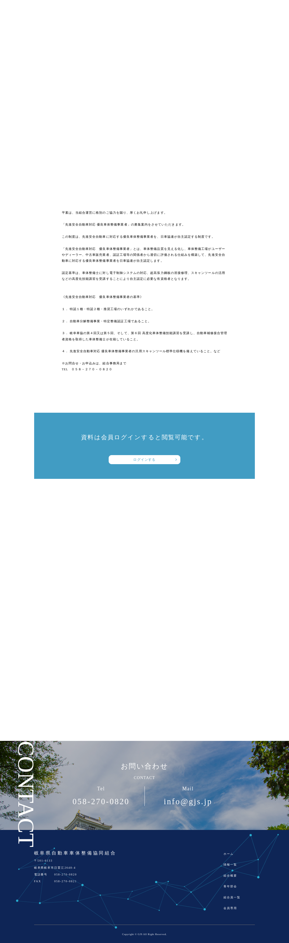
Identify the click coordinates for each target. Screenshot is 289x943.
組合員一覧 (232, 897)
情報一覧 (230, 864)
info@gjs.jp (188, 802)
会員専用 (230, 908)
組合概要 (230, 875)
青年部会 (230, 886)
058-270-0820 (101, 802)
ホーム (229, 853)
